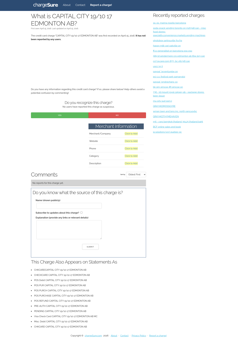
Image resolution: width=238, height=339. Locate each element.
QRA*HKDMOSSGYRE (164, 106)
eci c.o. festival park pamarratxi (169, 76)
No (117, 115)
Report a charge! (158, 335)
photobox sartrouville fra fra (167, 40)
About (67, 5)
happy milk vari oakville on (167, 45)
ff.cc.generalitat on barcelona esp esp (172, 51)
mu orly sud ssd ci (162, 101)
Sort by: (123, 174)
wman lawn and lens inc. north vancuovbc (175, 111)
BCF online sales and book (167, 126)
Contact (80, 5)
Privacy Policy (139, 335)
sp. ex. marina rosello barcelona (169, 23)
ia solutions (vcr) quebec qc (167, 132)
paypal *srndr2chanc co (165, 81)
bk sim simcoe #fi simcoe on (168, 87)
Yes (60, 115)
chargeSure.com (93, 335)
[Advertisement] (88, 66)
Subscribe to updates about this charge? (57, 212)
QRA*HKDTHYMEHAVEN (166, 116)
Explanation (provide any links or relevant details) (62, 217)
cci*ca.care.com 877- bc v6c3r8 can (171, 61)
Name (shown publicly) (48, 200)
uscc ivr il (158, 66)
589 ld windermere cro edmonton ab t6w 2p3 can (179, 56)
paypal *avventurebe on (165, 71)
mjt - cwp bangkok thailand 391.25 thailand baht (178, 121)
